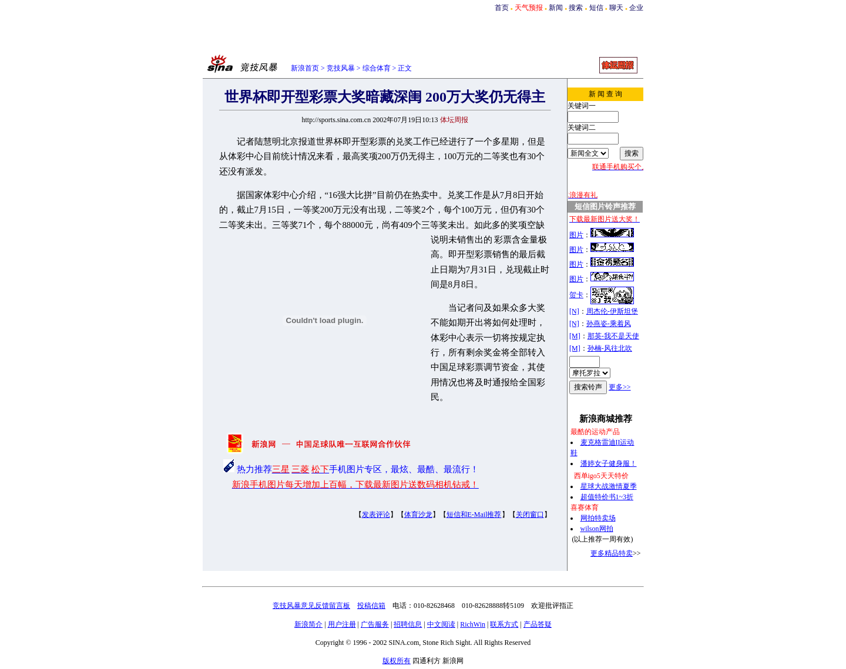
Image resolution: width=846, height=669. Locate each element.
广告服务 (375, 624)
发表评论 (376, 514)
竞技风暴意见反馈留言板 (311, 605)
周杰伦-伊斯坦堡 (612, 311)
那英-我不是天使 (613, 336)
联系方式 (504, 624)
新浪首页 (305, 68)
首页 (502, 8)
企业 (636, 8)
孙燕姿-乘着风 (608, 324)
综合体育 (376, 68)
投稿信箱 (371, 605)
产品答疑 (537, 624)
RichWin (472, 624)
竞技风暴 (341, 68)
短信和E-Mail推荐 (474, 514)
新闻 (556, 8)
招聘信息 (408, 624)
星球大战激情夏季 (608, 486)
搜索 (576, 8)
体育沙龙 (418, 514)
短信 (596, 8)
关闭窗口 (530, 514)
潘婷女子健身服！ (608, 463)
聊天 (616, 8)
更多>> (620, 387)
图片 (576, 235)
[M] (574, 336)
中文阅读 (441, 624)
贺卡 (576, 295)
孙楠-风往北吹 (610, 348)
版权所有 (396, 661)
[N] (574, 311)
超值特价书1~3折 (607, 497)
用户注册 (342, 624)
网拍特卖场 (598, 518)
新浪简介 (308, 624)
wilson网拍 (596, 529)
